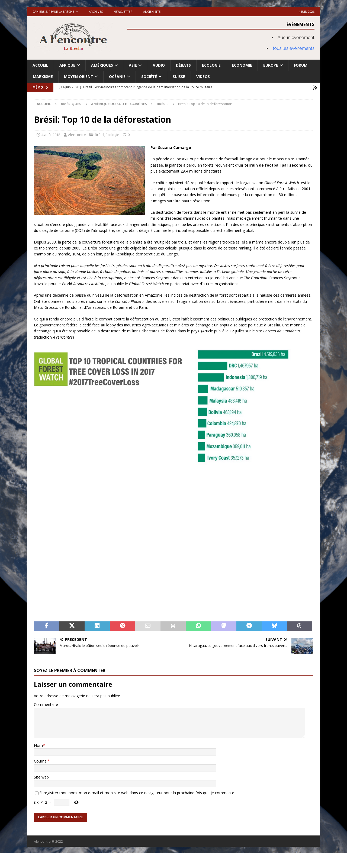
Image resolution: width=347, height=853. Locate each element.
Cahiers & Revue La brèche (53, 11)
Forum (300, 65)
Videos (203, 76)
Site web (41, 776)
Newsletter (123, 11)
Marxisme (43, 76)
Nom (38, 744)
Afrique (67, 65)
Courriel (40, 760)
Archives (96, 11)
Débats (183, 65)
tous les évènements (293, 48)
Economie (242, 65)
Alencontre (77, 134)
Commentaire (46, 703)
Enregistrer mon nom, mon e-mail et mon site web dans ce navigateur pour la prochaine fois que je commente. (137, 792)
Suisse (179, 76)
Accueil (40, 65)
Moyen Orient (78, 76)
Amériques (102, 65)
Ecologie (211, 65)
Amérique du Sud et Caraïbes (119, 103)
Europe (270, 65)
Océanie (117, 76)
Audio (159, 65)
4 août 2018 (50, 134)
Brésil (99, 134)
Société (149, 76)
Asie (133, 65)
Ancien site (151, 11)
